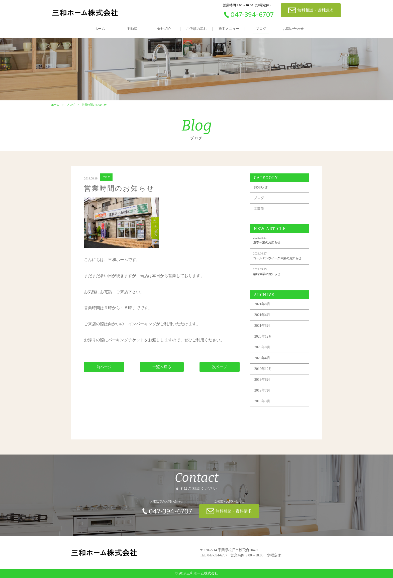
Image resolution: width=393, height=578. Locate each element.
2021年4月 (262, 315)
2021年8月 (262, 304)
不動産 (132, 29)
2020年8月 (262, 347)
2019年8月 (262, 379)
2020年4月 (262, 358)
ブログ (261, 29)
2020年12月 (263, 336)
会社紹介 (164, 29)
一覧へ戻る (161, 367)
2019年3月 (262, 401)
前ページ (104, 367)
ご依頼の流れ (196, 29)
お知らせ (261, 187)
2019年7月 (262, 390)
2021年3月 (262, 326)
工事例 (259, 209)
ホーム (99, 29)
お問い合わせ (293, 29)
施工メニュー (228, 29)
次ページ (219, 367)
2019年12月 (263, 369)
